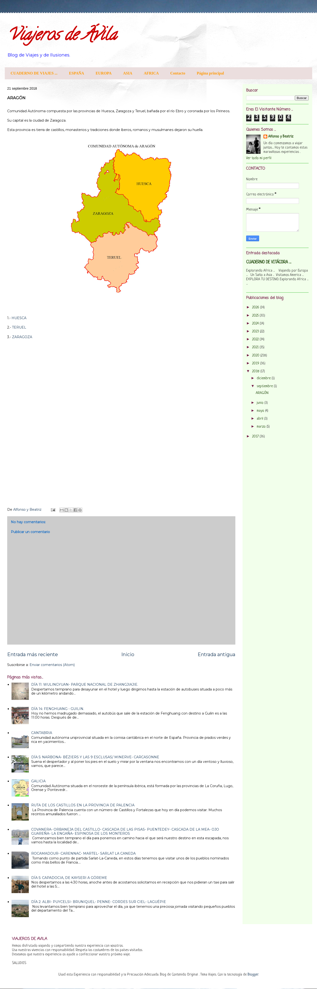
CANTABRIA (41, 733)
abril (260, 419)
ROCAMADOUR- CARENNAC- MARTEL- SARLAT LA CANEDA (83, 853)
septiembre (265, 386)
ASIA (127, 73)
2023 (256, 332)
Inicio (127, 654)
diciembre (264, 378)
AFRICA (151, 73)
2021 (256, 347)
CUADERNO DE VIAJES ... (34, 73)
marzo (262, 427)
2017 (256, 437)
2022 (256, 339)
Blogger (253, 975)
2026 (256, 307)
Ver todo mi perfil (258, 158)
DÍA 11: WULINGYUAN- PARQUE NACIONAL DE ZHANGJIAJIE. (84, 684)
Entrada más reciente (32, 654)
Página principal (210, 73)
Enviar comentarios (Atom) (52, 665)
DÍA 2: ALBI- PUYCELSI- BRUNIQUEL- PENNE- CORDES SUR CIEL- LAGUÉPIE (98, 902)
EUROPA (103, 73)
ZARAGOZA (22, 337)
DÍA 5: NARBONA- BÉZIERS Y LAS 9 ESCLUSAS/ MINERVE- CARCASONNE (95, 757)
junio (260, 403)
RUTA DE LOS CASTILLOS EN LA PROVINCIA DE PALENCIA (82, 805)
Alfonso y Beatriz (280, 137)
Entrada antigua (216, 654)
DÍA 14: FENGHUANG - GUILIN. (57, 709)
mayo (261, 411)
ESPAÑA (76, 73)
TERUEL (19, 327)
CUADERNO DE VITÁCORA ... (268, 262)
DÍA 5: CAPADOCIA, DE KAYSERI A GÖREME (69, 878)
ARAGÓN (262, 393)
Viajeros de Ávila (61, 36)
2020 (256, 356)
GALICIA (38, 781)
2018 (256, 371)
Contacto (177, 73)
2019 (256, 363)
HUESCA (19, 318)
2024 (256, 324)
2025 (256, 316)
